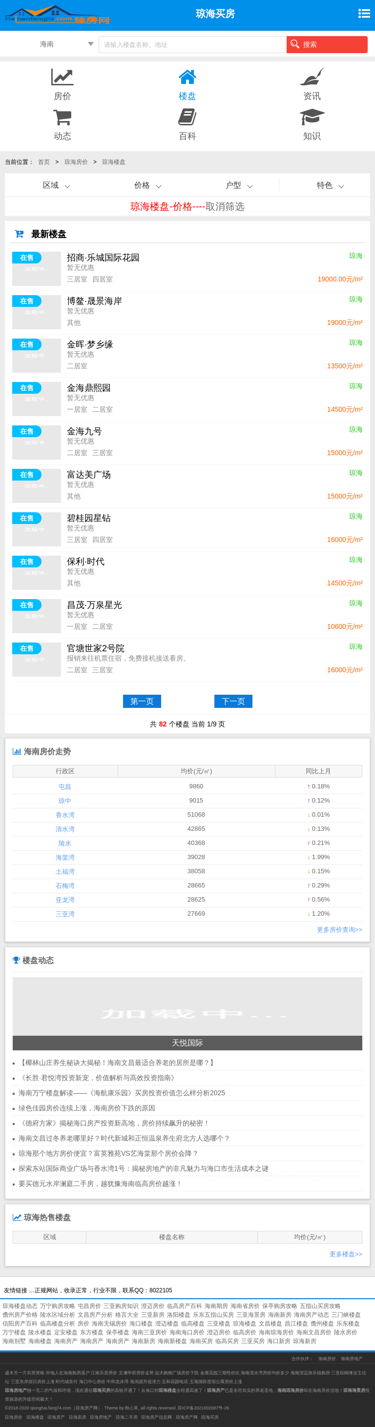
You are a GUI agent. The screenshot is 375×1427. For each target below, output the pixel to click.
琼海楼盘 (113, 162)
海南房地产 (352, 1358)
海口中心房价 (92, 1381)
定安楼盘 (66, 1332)
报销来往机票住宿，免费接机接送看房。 (128, 658)
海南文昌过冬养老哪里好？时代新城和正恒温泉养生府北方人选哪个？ (124, 1138)
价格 (142, 185)
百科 (187, 123)
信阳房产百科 (20, 1323)
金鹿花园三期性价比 (220, 1372)
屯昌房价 (89, 1306)
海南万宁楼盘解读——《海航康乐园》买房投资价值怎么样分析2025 (122, 1093)
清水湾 (65, 829)
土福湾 (65, 871)
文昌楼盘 (270, 1323)
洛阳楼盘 (178, 1314)
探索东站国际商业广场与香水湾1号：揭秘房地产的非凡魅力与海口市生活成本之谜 (144, 1168)
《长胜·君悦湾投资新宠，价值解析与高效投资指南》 (98, 1078)
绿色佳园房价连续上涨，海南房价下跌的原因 (87, 1108)
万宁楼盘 (14, 1332)
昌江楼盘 (296, 1323)
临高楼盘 (193, 1323)
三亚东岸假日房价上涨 (33, 1381)
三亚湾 (65, 914)
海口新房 (279, 1341)
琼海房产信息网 (156, 1417)
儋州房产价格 (20, 1314)
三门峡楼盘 (346, 1314)
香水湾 (65, 815)
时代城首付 (67, 1381)
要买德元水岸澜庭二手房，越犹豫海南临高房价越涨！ (101, 1183)
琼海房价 (76, 162)
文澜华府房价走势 (136, 1372)
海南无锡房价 (109, 1323)
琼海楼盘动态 (20, 1306)
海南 (47, 44)
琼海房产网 (87, 1408)
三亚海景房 (251, 1314)
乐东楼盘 (348, 1323)
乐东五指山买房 (213, 1314)
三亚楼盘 (218, 1323)
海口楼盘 (141, 1323)
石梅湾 (65, 885)
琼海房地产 (101, 1417)
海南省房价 (245, 1306)
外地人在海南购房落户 (68, 1372)
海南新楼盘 (172, 1341)
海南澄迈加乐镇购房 (311, 1372)
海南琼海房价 (276, 1332)
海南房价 (327, 1358)
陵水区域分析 (57, 1314)
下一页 (233, 701)
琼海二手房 (127, 1417)
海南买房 (201, 1341)
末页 (325, 701)
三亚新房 (153, 1314)
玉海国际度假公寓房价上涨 (215, 1381)
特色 (325, 185)
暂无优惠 (80, 267)
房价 (83, 1323)
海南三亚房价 (149, 1332)
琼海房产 (56, 1417)
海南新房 (280, 1314)
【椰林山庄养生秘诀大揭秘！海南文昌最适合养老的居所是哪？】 (118, 1062)
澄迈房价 (153, 1306)
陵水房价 (345, 1332)
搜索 (304, 44)
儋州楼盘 (322, 1323)
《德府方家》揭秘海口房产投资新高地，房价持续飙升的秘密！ (114, 1123)
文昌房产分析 (95, 1314)
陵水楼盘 (40, 1332)
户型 (233, 185)
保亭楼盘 (117, 1332)
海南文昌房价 (314, 1332)
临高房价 (244, 1332)
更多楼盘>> (346, 1254)
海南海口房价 (187, 1332)
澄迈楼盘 (167, 1323)
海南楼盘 (40, 1341)
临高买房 (227, 1341)
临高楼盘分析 (57, 1323)
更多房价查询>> (339, 929)
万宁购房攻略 (57, 1306)
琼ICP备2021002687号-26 (203, 1408)
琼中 (65, 800)
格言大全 (127, 1314)
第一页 (142, 701)
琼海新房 (304, 1341)
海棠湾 (65, 857)
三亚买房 (253, 1341)
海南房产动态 (311, 1314)
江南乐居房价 (104, 1372)
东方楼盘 (92, 1332)
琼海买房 (210, 1417)
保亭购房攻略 (279, 1306)
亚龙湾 (65, 900)
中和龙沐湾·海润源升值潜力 (133, 1381)
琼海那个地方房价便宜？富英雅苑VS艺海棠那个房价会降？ (109, 1153)
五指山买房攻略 (320, 1306)
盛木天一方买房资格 (24, 1372)
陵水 (65, 843)
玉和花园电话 (175, 1381)
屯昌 (65, 786)
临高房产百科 (184, 1306)
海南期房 (216, 1306)
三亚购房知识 (121, 1306)
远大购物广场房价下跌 (177, 1372)
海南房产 (66, 1341)
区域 (51, 185)
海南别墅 (14, 1341)
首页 (44, 162)
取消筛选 (225, 206)
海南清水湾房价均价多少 (266, 1372)
